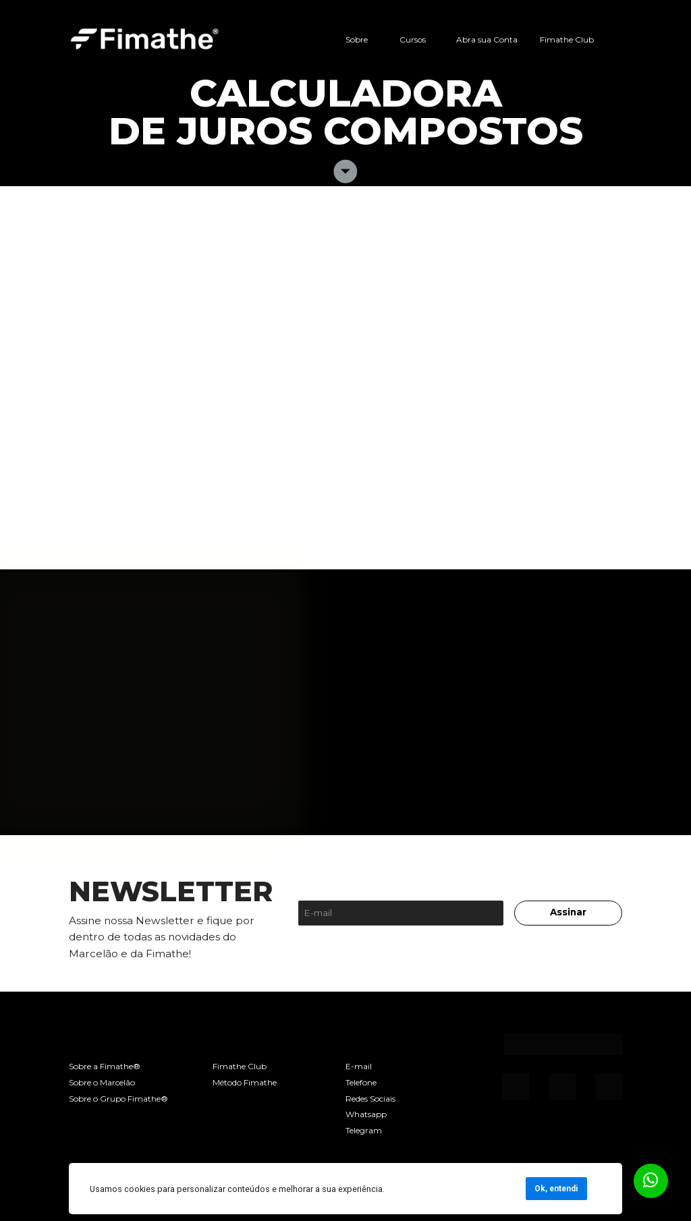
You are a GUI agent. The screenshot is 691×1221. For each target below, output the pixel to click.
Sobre (357, 39)
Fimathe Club (567, 39)
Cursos (412, 39)
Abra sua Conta (487, 39)
